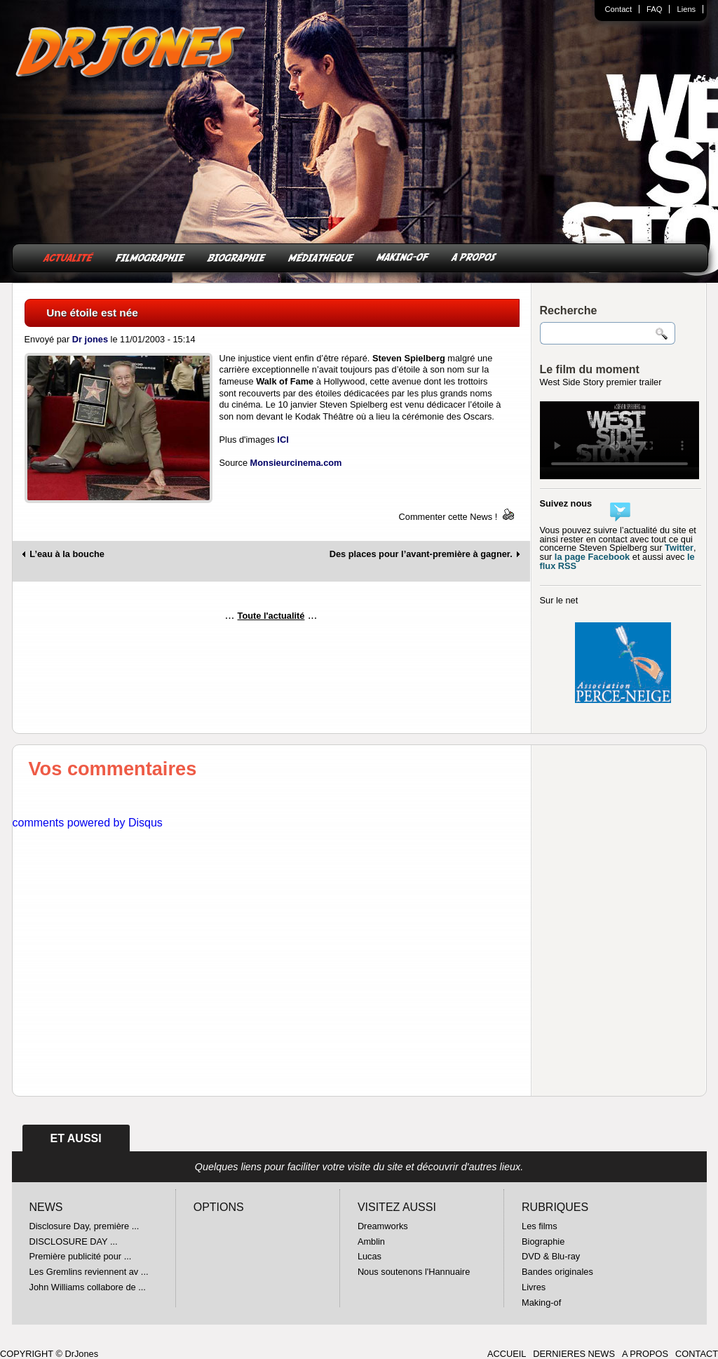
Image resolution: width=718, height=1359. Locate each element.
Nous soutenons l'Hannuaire (414, 1271)
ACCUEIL (506, 1353)
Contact (618, 9)
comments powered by (88, 823)
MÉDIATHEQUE (321, 256)
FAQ (654, 9)
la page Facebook (592, 556)
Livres (534, 1287)
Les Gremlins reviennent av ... (89, 1271)
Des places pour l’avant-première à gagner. (421, 554)
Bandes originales (557, 1271)
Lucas (369, 1256)
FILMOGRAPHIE (150, 256)
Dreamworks (383, 1226)
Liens (686, 9)
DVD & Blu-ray (551, 1256)
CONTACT (696, 1353)
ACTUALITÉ (68, 256)
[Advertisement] (271, 670)
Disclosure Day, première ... (84, 1226)
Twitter (679, 547)
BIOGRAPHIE (236, 256)
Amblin (371, 1241)
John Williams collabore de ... (87, 1287)
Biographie (543, 1241)
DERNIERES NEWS (574, 1353)
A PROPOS (474, 256)
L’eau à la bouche (66, 554)
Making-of (541, 1302)
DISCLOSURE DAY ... (73, 1241)
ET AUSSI (76, 1138)
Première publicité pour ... (80, 1256)
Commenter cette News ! (448, 516)
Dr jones (90, 339)
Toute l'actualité (271, 615)
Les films (539, 1226)
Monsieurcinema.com (296, 462)
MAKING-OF (402, 256)
